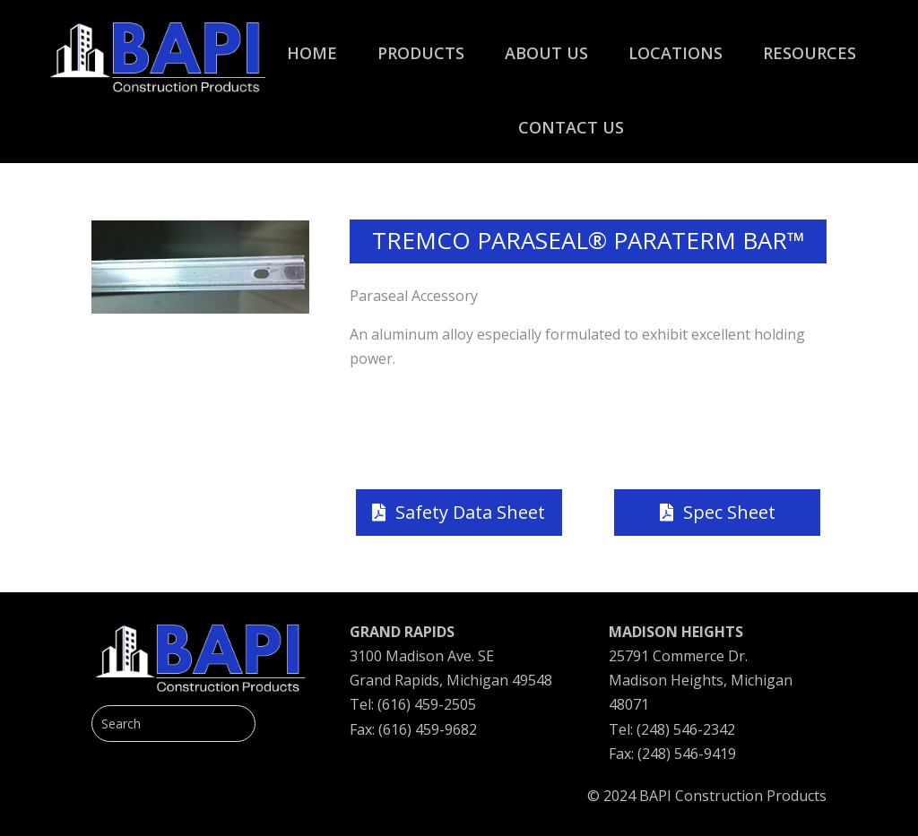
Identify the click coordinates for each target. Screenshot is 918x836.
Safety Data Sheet (470, 512)
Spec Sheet (729, 512)
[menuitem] (312, 44)
